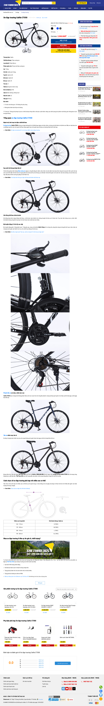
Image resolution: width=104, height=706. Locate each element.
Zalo (100, 691)
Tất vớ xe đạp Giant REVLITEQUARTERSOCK (29, 638)
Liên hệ (44, 686)
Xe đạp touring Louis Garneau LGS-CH (10, 606)
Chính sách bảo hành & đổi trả (10, 684)
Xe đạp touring (7, 125)
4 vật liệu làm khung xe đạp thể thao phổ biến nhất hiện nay (25, 177)
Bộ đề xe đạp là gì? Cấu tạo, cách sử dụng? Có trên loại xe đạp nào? (27, 232)
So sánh (44, 17)
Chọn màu (53, 25)
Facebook (100, 695)
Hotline (100, 687)
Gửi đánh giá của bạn (63, 663)
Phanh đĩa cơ (7, 393)
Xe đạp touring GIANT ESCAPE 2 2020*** (47, 606)
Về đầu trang (100, 698)
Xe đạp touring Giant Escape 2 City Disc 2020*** (67, 606)
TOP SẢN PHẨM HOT (84, 127)
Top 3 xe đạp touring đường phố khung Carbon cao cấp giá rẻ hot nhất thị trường (85, 96)
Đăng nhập (92, 3)
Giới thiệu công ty (46, 681)
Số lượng (53, 32)
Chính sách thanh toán (9, 686)
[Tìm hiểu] (92, 33)
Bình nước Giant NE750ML (67, 637)
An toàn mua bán (27, 681)
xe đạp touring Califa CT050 (22, 118)
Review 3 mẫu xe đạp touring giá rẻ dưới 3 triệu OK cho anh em (84, 111)
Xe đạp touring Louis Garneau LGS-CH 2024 (29, 606)
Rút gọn (40, 583)
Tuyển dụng (45, 684)
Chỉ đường (40, 699)
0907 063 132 (72, 684)
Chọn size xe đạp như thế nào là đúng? (20, 488)
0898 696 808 (72, 681)
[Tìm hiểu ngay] (83, 28)
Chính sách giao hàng (8, 681)
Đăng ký (99, 3)
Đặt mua (11, 645)
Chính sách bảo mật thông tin (10, 689)
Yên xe (5, 435)
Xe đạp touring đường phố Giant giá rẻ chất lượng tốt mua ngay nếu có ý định (84, 118)
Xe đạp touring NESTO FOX (93, 159)
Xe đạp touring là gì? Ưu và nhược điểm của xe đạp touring (25, 130)
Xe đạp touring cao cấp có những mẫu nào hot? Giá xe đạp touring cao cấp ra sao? (85, 103)
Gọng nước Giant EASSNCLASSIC (45, 638)
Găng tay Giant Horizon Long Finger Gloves (12, 638)
